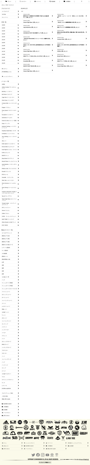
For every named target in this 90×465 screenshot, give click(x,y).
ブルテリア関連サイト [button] (45, 462)
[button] (52, 1)
